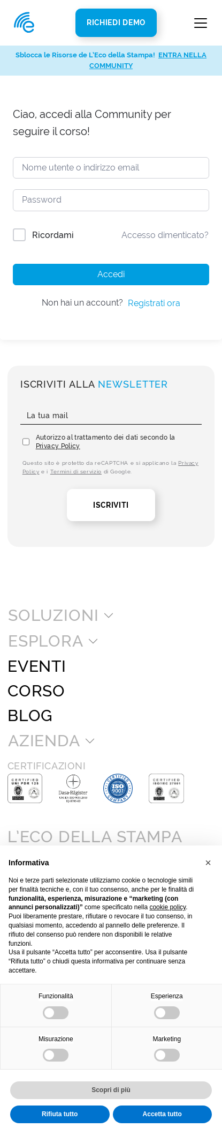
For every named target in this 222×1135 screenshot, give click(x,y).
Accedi (111, 274)
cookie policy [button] (167, 907)
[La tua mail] (111, 416)
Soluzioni (53, 615)
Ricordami (53, 235)
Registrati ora (154, 303)
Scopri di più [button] (111, 1090)
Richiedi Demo (116, 22)
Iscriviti (111, 505)
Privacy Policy (58, 446)
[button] (208, 862)
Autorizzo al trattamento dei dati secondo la (105, 442)
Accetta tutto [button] (162, 1114)
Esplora (45, 641)
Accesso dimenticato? (165, 235)
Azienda (44, 741)
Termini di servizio (76, 471)
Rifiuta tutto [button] (60, 1114)
